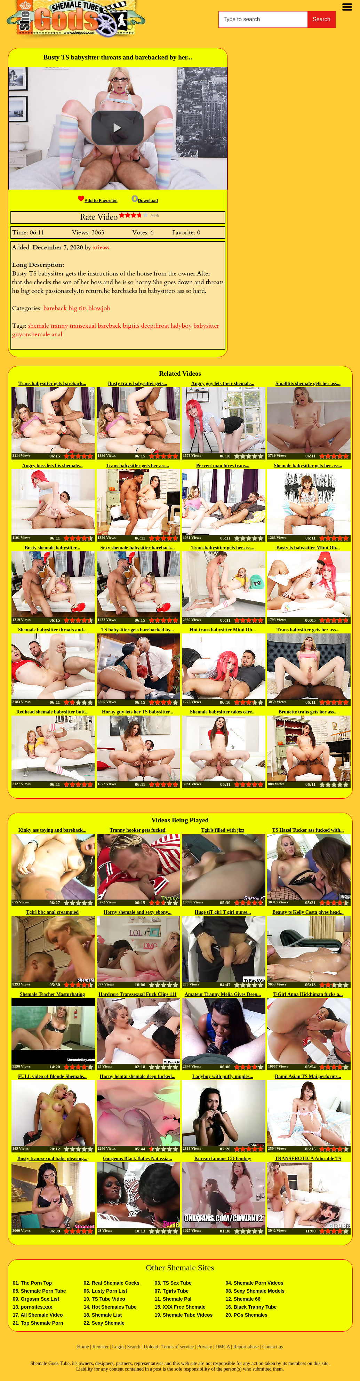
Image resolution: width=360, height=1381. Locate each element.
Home (83, 1346)
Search (321, 19)
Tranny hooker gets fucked (137, 830)
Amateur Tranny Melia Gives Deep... (223, 994)
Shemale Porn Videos (258, 1283)
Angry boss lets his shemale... (52, 465)
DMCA (223, 1346)
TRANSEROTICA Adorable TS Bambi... (308, 1159)
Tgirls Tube (176, 1291)
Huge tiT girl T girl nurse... (223, 912)
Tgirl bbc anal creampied (52, 912)
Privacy (204, 1346)
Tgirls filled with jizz (222, 830)
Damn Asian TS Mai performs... (308, 1076)
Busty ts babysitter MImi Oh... (307, 547)
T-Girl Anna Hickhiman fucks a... (308, 994)
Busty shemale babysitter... (52, 547)
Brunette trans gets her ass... (308, 712)
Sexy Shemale (108, 1323)
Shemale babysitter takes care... (222, 712)
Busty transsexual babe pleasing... (52, 1158)
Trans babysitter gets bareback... (52, 383)
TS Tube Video (108, 1299)
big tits (78, 308)
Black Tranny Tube (255, 1307)
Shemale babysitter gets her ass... (308, 465)
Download (144, 200)
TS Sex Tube (177, 1283)
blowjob (99, 308)
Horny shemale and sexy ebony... (137, 912)
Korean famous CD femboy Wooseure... (222, 1159)
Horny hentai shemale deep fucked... (137, 1076)
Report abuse (246, 1346)
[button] (117, 128)
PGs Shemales (250, 1315)
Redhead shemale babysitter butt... (52, 712)
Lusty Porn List (109, 1291)
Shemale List (107, 1315)
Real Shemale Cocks (115, 1283)
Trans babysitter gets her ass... (137, 465)
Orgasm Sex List (40, 1299)
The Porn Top (36, 1283)
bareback (55, 308)
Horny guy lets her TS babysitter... (137, 712)
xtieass (101, 248)
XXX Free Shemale (184, 1307)
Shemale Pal (177, 1299)
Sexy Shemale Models (259, 1291)
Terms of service (177, 1346)
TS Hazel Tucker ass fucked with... (308, 830)
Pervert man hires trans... (222, 465)
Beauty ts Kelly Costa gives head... (308, 912)
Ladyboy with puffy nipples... (222, 1076)
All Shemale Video (42, 1315)
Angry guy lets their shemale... (222, 383)
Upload (151, 1346)
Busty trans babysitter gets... (137, 383)
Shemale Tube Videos (188, 1315)
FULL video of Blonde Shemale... (52, 1076)
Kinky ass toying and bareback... (52, 830)
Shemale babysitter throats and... (52, 629)
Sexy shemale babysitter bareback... (138, 547)
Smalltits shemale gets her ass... (308, 383)
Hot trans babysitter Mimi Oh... (223, 629)
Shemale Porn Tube (43, 1291)
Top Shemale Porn (42, 1323)
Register (101, 1346)
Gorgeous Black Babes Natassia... (137, 1158)
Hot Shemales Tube (114, 1307)
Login (117, 1346)
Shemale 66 (247, 1299)
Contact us (272, 1346)
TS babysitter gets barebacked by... (137, 629)
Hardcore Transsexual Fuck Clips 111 (137, 994)
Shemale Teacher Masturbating (52, 994)
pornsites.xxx (36, 1307)
